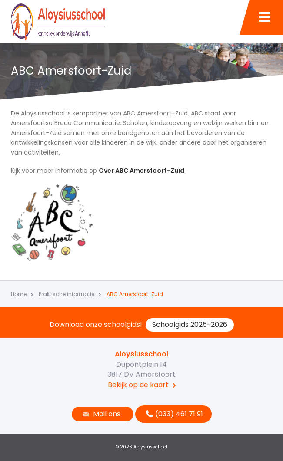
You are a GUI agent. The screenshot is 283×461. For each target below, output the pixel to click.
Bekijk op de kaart (138, 385)
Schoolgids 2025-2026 (189, 324)
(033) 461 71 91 (173, 414)
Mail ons (100, 414)
